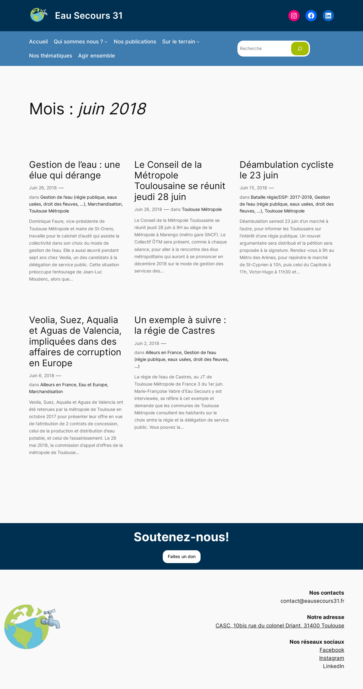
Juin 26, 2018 (43, 187)
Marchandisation (105, 204)
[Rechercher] (300, 48)
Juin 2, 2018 (146, 343)
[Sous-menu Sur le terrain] (198, 41)
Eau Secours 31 (89, 15)
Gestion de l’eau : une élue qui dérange (74, 170)
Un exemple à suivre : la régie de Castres (180, 325)
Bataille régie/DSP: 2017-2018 (281, 197)
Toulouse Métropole (49, 210)
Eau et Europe (93, 384)
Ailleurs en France (58, 384)
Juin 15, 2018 (253, 187)
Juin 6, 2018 (41, 375)
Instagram (331, 658)
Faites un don (182, 556)
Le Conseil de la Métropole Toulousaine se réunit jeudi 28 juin (180, 180)
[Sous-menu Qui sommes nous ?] (105, 41)
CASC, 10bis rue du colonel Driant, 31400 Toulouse (280, 625)
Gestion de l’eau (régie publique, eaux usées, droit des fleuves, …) (287, 204)
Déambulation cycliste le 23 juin (287, 170)
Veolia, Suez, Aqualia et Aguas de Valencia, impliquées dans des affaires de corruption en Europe (75, 341)
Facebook (332, 650)
